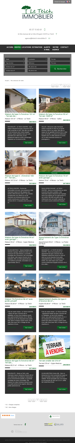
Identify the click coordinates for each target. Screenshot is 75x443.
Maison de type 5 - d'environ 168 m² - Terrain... (19, 174)
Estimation (34, 47)
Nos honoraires (50, 437)
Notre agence (56, 47)
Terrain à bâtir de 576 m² (50, 358)
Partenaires (56, 437)
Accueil (8, 47)
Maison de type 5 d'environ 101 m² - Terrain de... (20, 112)
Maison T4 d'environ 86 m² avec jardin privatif (19, 297)
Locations (24, 47)
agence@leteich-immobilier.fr (36, 38)
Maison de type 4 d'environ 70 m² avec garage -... (53, 174)
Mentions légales (42, 437)
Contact (66, 47)
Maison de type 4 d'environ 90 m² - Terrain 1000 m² (54, 112)
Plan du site (35, 437)
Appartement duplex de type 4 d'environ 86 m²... (52, 297)
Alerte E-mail (44, 47)
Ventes (15, 47)
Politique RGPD (66, 437)
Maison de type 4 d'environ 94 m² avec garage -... (19, 235)
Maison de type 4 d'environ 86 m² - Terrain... (20, 359)
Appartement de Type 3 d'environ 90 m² (54, 235)
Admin (60, 437)
